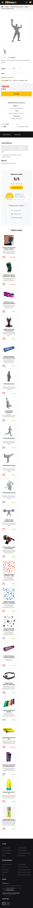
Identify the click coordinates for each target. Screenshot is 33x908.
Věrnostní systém (6, 853)
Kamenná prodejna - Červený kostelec (11, 893)
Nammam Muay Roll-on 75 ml (9, 792)
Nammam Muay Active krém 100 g (8, 738)
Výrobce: (3, 124)
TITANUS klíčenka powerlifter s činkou (9, 520)
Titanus (7, 124)
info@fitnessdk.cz (16, 214)
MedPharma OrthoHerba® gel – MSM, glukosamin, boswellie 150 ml (9, 766)
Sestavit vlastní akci (22, 850)
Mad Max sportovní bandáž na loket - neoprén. (8, 248)
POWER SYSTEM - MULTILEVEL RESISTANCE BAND (9, 684)
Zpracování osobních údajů (24, 869)
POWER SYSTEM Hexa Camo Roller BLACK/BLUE (9, 357)
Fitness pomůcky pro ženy (17, 6)
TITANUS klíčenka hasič (8, 383)
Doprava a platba (22, 864)
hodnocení (12, 57)
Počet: (3, 73)
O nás (3, 866)
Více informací (7, 134)
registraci (21, 108)
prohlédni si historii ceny (16, 118)
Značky (4, 855)
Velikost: (3, 68)
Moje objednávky (6, 847)
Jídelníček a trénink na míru (24, 853)
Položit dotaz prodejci (23, 126)
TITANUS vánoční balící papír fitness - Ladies (8, 575)
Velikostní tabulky (22, 847)
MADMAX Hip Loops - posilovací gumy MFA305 (9, 302)
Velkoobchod (5, 872)
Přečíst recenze (16, 187)
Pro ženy (7, 6)
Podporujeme (5, 869)
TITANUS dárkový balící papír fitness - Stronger (8, 629)
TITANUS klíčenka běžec (9, 438)
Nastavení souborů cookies (24, 874)
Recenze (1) (18, 134)
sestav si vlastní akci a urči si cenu (16, 113)
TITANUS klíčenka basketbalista (9, 411)
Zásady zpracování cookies (24, 872)
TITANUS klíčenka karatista (8, 465)
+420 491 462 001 (16, 210)
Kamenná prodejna (6, 850)
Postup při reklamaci (22, 866)
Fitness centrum (21, 855)
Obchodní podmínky (7, 864)
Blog (3, 874)
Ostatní (26, 6)
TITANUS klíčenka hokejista (8, 492)
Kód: (18, 124)
